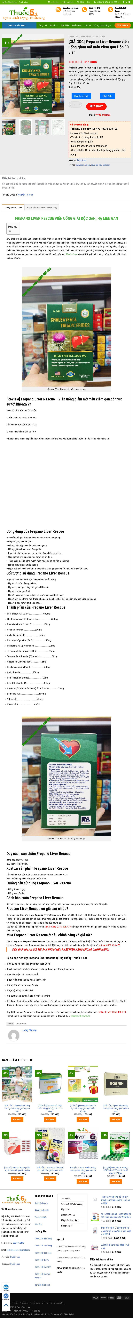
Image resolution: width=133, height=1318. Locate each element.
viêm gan (106, 165)
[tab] (13, 208)
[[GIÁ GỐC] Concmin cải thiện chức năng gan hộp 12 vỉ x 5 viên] (50, 1084)
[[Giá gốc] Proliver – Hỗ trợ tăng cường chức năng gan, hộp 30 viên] (83, 1146)
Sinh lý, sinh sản (68, 1215)
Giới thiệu (65, 25)
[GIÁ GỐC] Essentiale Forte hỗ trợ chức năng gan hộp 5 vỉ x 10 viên (83, 1108)
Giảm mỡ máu (96, 165)
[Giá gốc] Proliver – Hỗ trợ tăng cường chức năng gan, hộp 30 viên (83, 1170)
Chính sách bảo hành (43, 1267)
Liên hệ (88, 25)
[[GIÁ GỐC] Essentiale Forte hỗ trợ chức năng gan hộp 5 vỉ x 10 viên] (83, 1084)
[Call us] (126, 2)
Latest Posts (21, 1024)
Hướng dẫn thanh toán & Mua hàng (42, 207)
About (10, 1024)
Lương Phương (29, 1030)
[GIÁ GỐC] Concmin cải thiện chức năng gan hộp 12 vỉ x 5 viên (50, 1108)
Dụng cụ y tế (67, 1225)
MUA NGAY (96, 106)
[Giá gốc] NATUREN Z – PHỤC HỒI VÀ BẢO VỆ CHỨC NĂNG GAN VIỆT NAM (115, 1170)
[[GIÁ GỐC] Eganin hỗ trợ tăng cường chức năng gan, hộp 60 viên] (116, 1084)
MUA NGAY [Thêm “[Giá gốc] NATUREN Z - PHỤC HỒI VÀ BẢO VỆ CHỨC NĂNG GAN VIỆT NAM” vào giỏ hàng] (116, 1181)
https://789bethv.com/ (83, 1314)
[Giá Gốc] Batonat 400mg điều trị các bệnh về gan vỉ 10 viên (17, 1169)
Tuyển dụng (77, 25)
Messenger (6, 1296)
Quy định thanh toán (42, 1285)
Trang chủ (43, 25)
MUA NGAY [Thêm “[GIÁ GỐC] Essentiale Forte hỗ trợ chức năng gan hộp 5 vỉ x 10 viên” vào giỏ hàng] (83, 1119)
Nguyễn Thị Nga (25, 194)
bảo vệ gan (80, 165)
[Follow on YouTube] (129, 2)
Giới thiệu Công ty (41, 1203)
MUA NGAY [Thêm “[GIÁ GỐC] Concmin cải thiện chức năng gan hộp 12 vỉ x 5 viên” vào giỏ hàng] (50, 1119)
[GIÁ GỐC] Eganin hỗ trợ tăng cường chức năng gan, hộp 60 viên (116, 1108)
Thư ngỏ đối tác (41, 1217)
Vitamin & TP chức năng (71, 1204)
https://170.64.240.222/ (102, 1314)
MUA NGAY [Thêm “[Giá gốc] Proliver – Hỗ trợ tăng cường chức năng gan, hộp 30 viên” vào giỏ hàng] (83, 1181)
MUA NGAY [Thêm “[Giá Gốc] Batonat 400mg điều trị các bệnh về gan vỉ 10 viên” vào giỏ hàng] (17, 1178)
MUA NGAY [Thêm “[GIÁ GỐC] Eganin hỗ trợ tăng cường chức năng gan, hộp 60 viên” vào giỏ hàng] (116, 1119)
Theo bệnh (86, 36)
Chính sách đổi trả (42, 1260)
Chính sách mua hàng (43, 1239)
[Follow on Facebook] (124, 2)
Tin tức (54, 25)
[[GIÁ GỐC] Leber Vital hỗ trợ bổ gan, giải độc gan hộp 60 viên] (50, 1146)
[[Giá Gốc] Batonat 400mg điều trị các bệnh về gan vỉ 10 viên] (17, 1146)
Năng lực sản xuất (42, 1210)
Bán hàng (38, 1224)
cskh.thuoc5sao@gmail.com (18, 1250)
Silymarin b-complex (80, 1016)
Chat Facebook (81, 96)
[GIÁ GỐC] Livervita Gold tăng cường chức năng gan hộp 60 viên (17, 1108)
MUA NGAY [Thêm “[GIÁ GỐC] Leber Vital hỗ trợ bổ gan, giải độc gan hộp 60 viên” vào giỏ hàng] (50, 1178)
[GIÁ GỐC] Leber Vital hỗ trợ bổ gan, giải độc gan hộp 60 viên (50, 1169)
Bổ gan (87, 165)
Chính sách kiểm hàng (43, 1246)
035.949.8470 (18, 1243)
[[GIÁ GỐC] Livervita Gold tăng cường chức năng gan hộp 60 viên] (17, 1084)
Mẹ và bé (65, 1209)
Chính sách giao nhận (43, 1253)
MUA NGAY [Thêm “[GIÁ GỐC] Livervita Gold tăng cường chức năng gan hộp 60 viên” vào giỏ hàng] (17, 1119)
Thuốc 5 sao (15, 1257)
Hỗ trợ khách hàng (102, 25)
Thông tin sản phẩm (13, 207)
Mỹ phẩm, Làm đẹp (69, 1220)
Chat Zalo (107, 96)
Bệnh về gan (99, 36)
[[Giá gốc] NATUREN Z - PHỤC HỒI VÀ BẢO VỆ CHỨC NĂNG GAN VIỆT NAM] (116, 1146)
